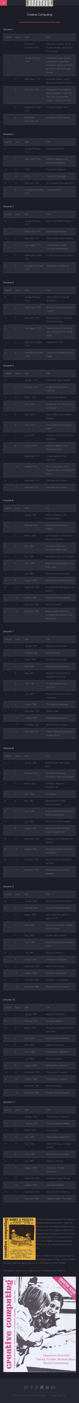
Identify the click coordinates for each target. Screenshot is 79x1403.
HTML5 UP (61, 1395)
